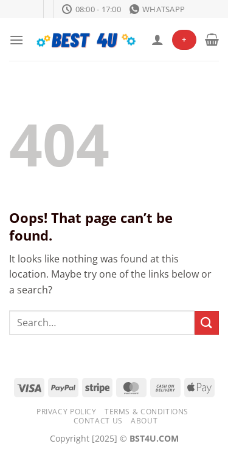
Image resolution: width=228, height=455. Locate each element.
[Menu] (16, 40)
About (144, 421)
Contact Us (98, 421)
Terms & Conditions (146, 411)
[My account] (157, 39)
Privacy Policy (66, 411)
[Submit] (207, 323)
